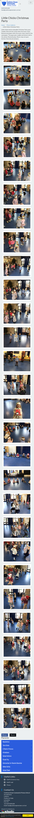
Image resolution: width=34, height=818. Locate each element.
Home (3, 25)
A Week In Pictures (17, 749)
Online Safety (17, 767)
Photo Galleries (11, 25)
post (13, 735)
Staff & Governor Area (13, 779)
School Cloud (17, 770)
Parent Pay (17, 759)
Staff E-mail (10, 782)
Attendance (17, 752)
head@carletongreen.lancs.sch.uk (10, 10)
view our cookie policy (10, 816)
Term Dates (17, 745)
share (5, 735)
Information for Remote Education (17, 763)
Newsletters (17, 742)
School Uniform (17, 756)
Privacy (9, 785)
